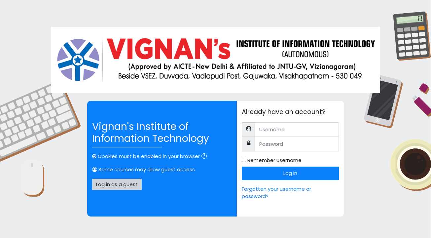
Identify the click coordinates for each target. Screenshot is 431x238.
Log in (290, 173)
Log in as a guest (117, 184)
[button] (205, 157)
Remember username (274, 160)
